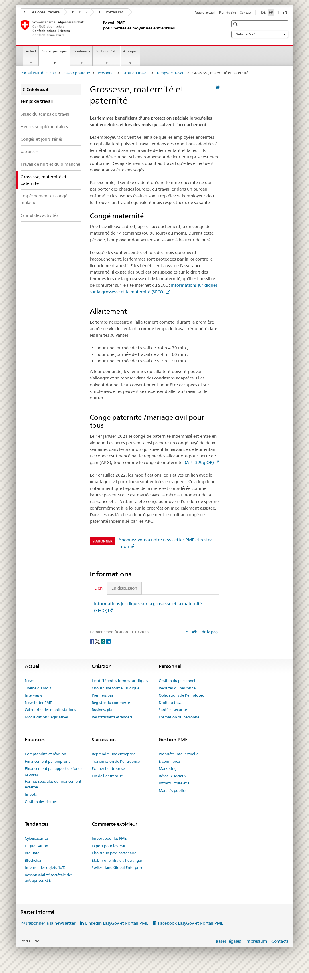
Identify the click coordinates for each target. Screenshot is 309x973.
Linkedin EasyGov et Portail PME (116, 923)
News (29, 680)
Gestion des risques (41, 801)
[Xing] (103, 641)
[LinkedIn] (108, 641)
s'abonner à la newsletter (51, 923)
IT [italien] (277, 12)
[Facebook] (92, 641)
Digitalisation (36, 845)
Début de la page (204, 631)
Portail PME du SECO (38, 72)
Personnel (106, 72)
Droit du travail (136, 72)
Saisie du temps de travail (45, 114)
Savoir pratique (56, 53)
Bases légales (228, 941)
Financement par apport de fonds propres (53, 771)
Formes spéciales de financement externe (53, 784)
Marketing (168, 768)
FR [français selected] (271, 12)
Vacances (29, 151)
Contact (245, 13)
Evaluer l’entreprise (108, 768)
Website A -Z (260, 34)
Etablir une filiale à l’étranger (117, 860)
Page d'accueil (204, 13)
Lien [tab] (98, 588)
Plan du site (227, 13)
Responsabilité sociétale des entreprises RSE (48, 878)
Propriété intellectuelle (178, 754)
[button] (236, 24)
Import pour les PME (109, 838)
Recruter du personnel (178, 688)
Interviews (33, 695)
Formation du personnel (179, 717)
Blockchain (34, 860)
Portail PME (112, 12)
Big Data (32, 853)
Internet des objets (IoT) (45, 867)
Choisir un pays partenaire (114, 853)
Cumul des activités (39, 215)
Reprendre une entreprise (113, 754)
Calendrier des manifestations (50, 709)
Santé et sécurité (173, 709)
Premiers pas (102, 695)
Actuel (31, 51)
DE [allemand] (263, 12)
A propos (130, 51)
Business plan (103, 709)
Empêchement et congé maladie (44, 199)
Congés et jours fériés (42, 139)
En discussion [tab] (124, 588)
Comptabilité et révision (45, 754)
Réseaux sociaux (172, 776)
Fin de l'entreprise (107, 776)
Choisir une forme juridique (115, 688)
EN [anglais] (284, 12)
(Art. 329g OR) (199, 462)
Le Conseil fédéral (42, 12)
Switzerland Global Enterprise (117, 867)
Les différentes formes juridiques (120, 680)
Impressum (256, 941)
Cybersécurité (36, 838)
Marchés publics (172, 790)
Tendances (81, 51)
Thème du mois (38, 688)
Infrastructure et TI (175, 783)
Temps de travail (170, 72)
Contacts (279, 941)
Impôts (31, 794)
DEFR (80, 12)
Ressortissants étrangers (112, 717)
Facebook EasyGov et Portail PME (190, 923)
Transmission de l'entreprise (116, 761)
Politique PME (106, 51)
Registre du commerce (111, 702)
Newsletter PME (38, 702)
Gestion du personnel (177, 680)
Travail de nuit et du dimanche (50, 164)
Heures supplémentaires (44, 126)
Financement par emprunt (47, 761)
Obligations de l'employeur (182, 695)
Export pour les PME (109, 845)
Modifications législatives (46, 717)
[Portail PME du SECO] (102, 28)
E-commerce (169, 761)
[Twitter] (98, 641)
